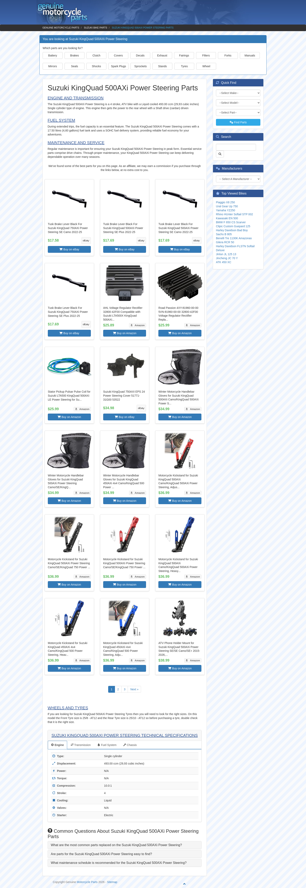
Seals (74, 66)
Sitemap (112, 882)
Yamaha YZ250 (225, 210)
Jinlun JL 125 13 (226, 254)
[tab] (124, 845)
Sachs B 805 (224, 234)
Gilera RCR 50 (225, 242)
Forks (228, 55)
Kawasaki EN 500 (227, 218)
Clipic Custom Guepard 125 (233, 226)
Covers (118, 55)
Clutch (96, 55)
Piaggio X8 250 (225, 202)
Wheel (206, 66)
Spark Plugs (118, 66)
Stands (162, 66)
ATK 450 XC (223, 262)
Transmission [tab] (81, 745)
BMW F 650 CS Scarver (231, 222)
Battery (52, 55)
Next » (134, 689)
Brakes (74, 55)
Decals (140, 55)
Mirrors (52, 66)
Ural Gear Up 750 (227, 206)
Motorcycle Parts (87, 882)
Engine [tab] (57, 745)
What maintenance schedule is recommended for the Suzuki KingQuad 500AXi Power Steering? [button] (118, 862)
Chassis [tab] (130, 745)
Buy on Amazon (124, 333)
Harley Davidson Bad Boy (232, 230)
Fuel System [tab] (107, 745)
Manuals (250, 55)
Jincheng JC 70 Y (227, 258)
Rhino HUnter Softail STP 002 (234, 214)
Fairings (184, 55)
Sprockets (140, 66)
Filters (206, 55)
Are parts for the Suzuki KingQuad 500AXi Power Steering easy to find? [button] (101, 854)
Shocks (96, 66)
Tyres (184, 66)
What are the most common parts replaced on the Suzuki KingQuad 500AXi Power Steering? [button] (116, 845)
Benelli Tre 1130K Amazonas (234, 238)
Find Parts (238, 122)
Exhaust (162, 55)
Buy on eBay (69, 249)
